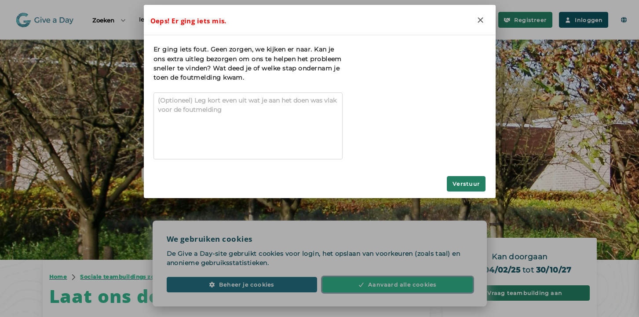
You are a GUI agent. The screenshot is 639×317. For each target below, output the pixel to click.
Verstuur (466, 184)
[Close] (480, 19)
